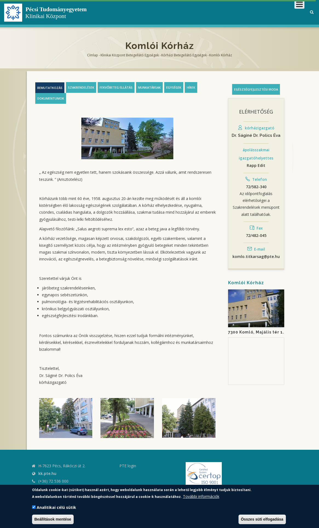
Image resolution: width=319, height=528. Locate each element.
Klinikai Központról (158, 12)
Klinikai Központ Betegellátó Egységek (129, 55)
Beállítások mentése (53, 519)
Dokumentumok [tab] (50, 98)
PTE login (127, 465)
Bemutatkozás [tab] (49, 88)
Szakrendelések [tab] (81, 87)
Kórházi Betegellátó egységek (184, 55)
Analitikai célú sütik (56, 507)
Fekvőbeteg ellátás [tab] (116, 87)
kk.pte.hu (47, 473)
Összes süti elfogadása (262, 519)
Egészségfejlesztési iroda (256, 89)
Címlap (92, 55)
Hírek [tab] (191, 87)
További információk (201, 496)
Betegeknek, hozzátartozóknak (222, 12)
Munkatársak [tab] (149, 87)
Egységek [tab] (173, 87)
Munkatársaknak (282, 12)
